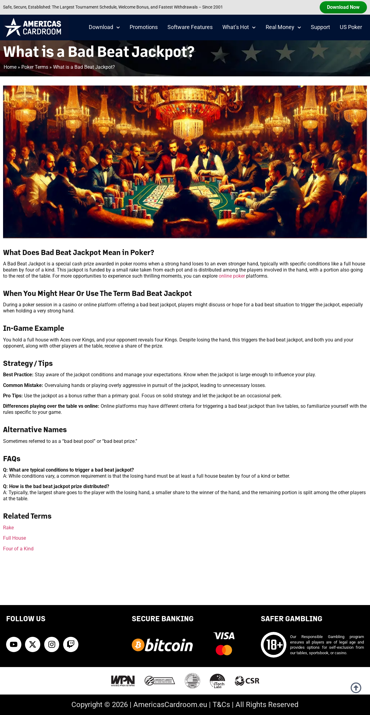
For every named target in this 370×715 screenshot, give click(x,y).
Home (10, 67)
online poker (232, 276)
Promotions (144, 27)
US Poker (351, 27)
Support (320, 27)
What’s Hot (239, 27)
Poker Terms (34, 67)
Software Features (190, 27)
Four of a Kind (18, 549)
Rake (8, 528)
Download (104, 27)
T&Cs (221, 704)
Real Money (283, 27)
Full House (14, 538)
